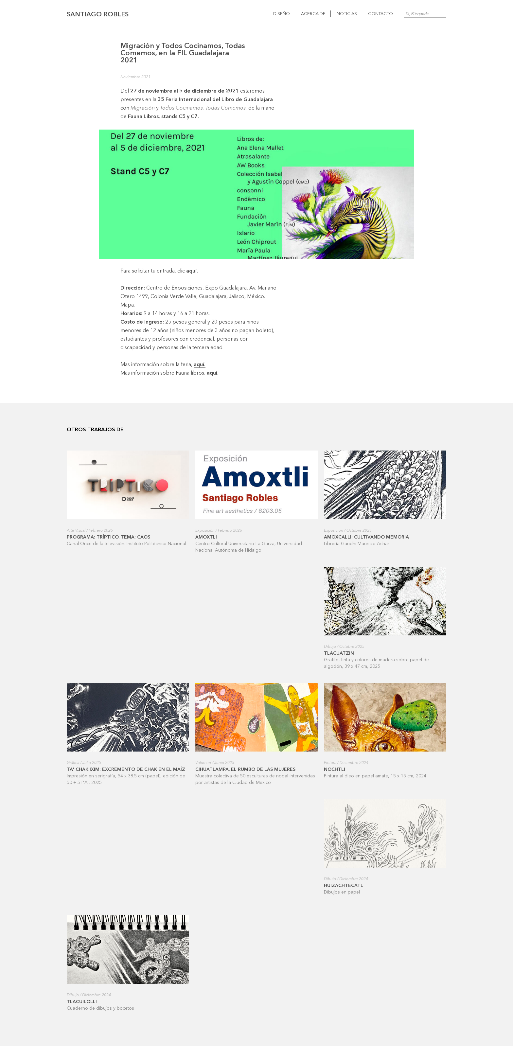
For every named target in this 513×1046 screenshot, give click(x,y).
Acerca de (313, 14)
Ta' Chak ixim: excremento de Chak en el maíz (126, 769)
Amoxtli (206, 537)
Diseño (281, 14)
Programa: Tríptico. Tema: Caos (108, 537)
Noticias (347, 14)
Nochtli (334, 769)
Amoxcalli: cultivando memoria (366, 537)
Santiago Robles (98, 14)
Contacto (380, 14)
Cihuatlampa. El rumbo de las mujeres (245, 769)
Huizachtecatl (343, 885)
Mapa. (127, 305)
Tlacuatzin (339, 653)
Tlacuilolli (82, 1002)
